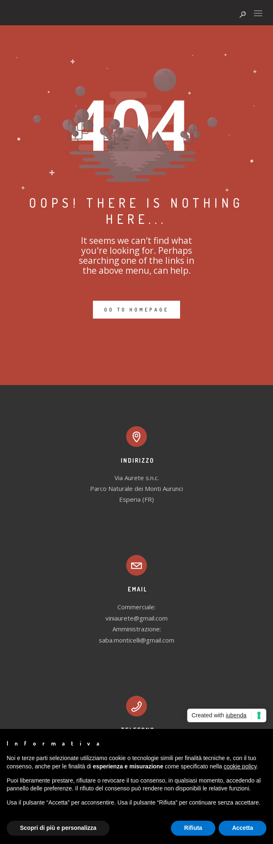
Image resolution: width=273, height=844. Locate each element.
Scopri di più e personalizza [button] (58, 827)
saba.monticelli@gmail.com (136, 640)
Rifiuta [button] (193, 827)
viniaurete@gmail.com (136, 618)
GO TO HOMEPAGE (136, 310)
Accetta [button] (242, 827)
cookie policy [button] (240, 766)
